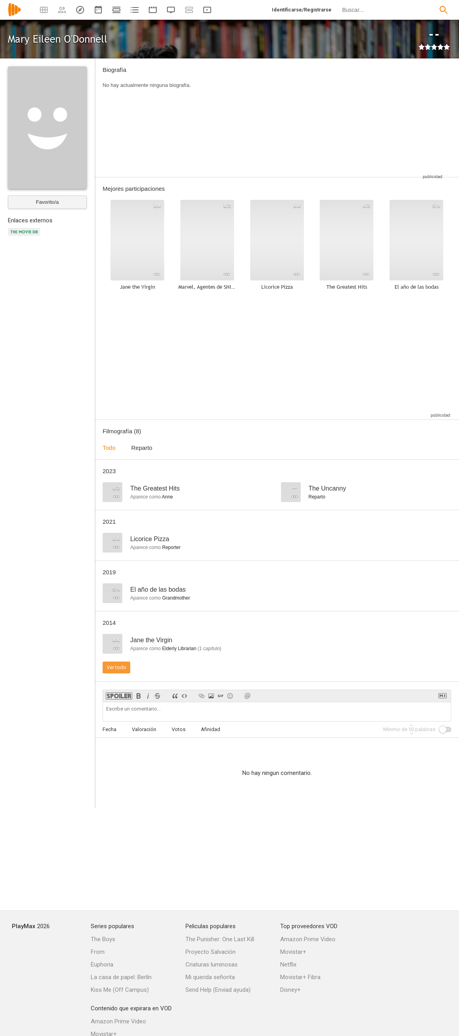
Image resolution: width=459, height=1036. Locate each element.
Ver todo (116, 667)
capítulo (209, 648)
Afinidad (210, 729)
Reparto (141, 447)
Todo (109, 447)
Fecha (109, 729)
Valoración (144, 729)
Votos (178, 729)
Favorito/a (47, 202)
